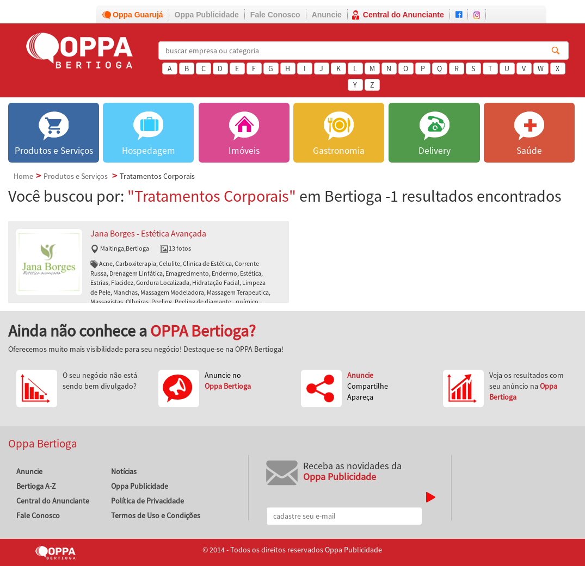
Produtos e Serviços (76, 176)
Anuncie (327, 14)
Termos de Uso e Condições (155, 515)
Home (23, 176)
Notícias (124, 471)
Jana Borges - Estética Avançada (148, 233)
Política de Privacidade (147, 501)
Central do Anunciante (403, 14)
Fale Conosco (275, 14)
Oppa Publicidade (207, 14)
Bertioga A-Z (36, 486)
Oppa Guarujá (138, 14)
